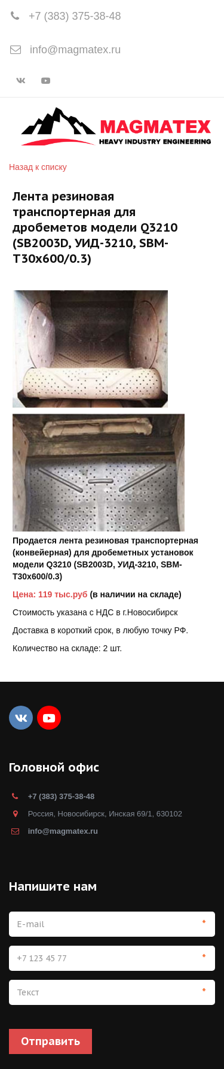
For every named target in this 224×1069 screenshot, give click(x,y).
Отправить (50, 1041)
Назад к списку (38, 167)
